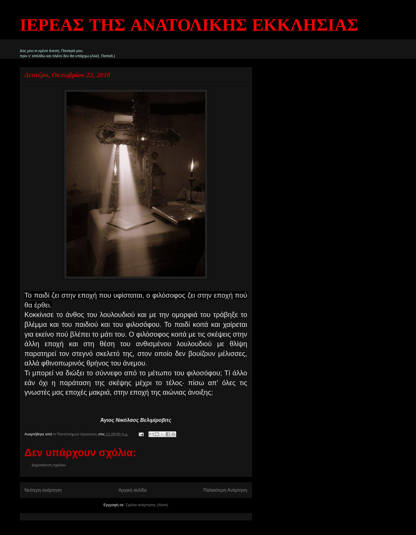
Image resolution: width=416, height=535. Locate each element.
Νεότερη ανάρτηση (43, 490)
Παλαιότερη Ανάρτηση (225, 490)
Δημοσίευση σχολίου (49, 465)
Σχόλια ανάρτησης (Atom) (147, 505)
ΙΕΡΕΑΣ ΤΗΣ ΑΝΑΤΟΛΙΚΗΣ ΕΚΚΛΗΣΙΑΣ (189, 26)
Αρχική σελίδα (132, 490)
